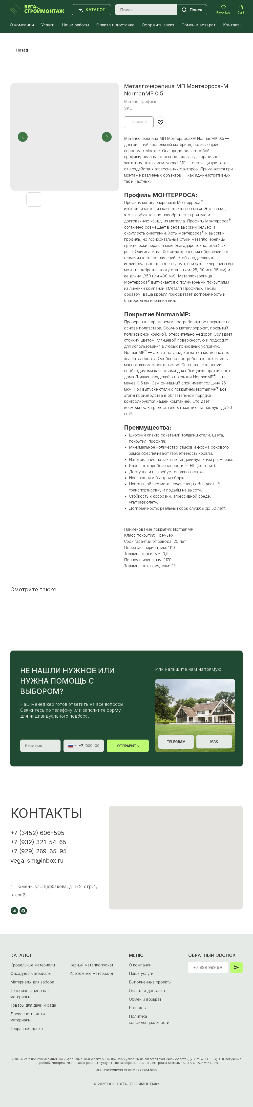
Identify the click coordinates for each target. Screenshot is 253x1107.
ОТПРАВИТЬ (128, 746)
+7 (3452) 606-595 (37, 832)
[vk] (14, 910)
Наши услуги (141, 973)
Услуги (47, 24)
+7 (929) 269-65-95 (38, 851)
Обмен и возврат (199, 24)
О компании (22, 24)
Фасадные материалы (30, 973)
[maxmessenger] (23, 910)
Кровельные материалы (32, 964)
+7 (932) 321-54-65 (38, 842)
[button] (223, 9)
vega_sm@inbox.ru (36, 860)
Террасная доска (26, 1028)
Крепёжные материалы (91, 973)
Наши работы (75, 24)
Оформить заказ (158, 24)
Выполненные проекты (150, 982)
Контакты (232, 24)
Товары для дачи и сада (33, 1005)
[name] (40, 746)
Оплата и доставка (115, 24)
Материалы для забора (32, 982)
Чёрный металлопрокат (91, 964)
